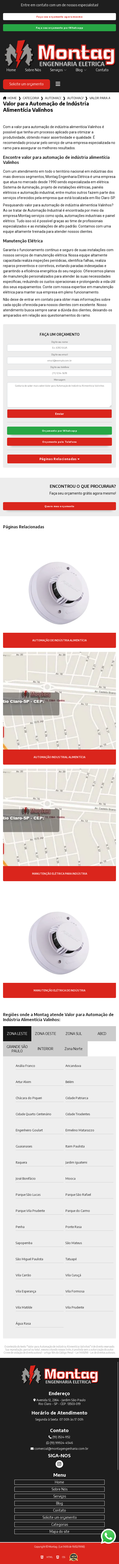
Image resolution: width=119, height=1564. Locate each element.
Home (11, 70)
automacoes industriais (53, 98)
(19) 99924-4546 (59, 1443)
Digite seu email (59, 354)
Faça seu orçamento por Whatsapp (59, 27)
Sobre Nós (33, 70)
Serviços (56, 70)
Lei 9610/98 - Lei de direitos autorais (95, 1352)
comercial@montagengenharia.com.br (59, 1448)
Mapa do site (59, 1531)
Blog (79, 70)
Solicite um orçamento (26, 84)
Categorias (31, 98)
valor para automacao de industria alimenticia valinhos (99, 98)
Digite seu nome (59, 342)
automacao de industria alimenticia (75, 98)
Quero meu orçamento (59, 506)
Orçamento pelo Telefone (59, 441)
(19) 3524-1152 (59, 1437)
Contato (102, 70)
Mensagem (59, 379)
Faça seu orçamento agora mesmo (59, 16)
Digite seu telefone (59, 367)
